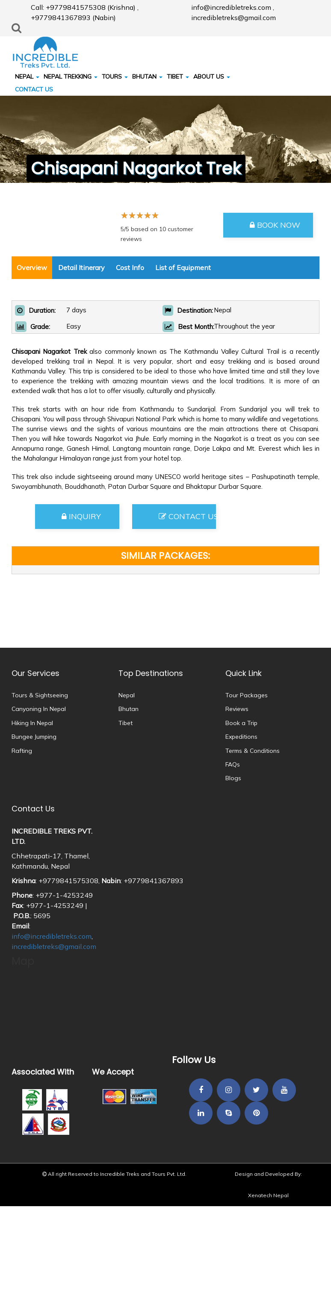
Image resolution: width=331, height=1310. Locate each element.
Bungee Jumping (34, 736)
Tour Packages (246, 695)
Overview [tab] (32, 267)
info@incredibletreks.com (52, 936)
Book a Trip (241, 723)
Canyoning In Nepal (39, 709)
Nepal (126, 695)
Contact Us (187, 516)
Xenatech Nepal (268, 1195)
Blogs (233, 778)
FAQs (232, 764)
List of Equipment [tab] (183, 267)
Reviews (236, 709)
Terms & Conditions (252, 751)
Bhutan (128, 709)
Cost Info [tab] (130, 267)
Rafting (22, 751)
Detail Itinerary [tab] (81, 267)
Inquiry (81, 516)
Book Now (275, 225)
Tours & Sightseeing (40, 695)
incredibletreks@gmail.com (54, 946)
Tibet (125, 723)
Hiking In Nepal (32, 723)
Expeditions (241, 736)
